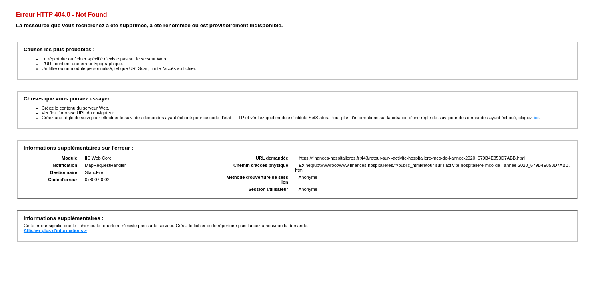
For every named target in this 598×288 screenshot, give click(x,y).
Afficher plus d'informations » (55, 230)
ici (536, 117)
